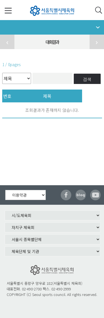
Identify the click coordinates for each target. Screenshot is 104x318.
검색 (87, 79)
